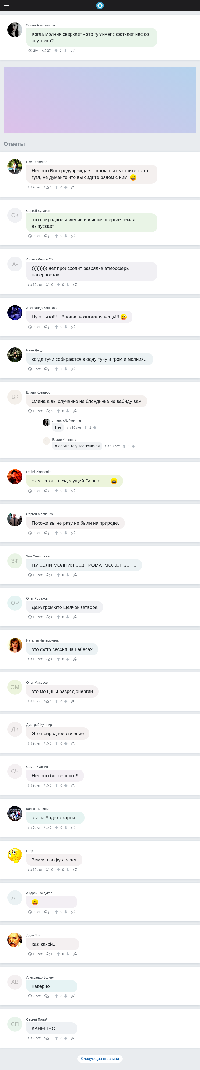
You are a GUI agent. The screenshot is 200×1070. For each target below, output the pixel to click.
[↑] (56, 50)
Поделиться (73, 50)
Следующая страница (100, 1059)
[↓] (65, 50)
